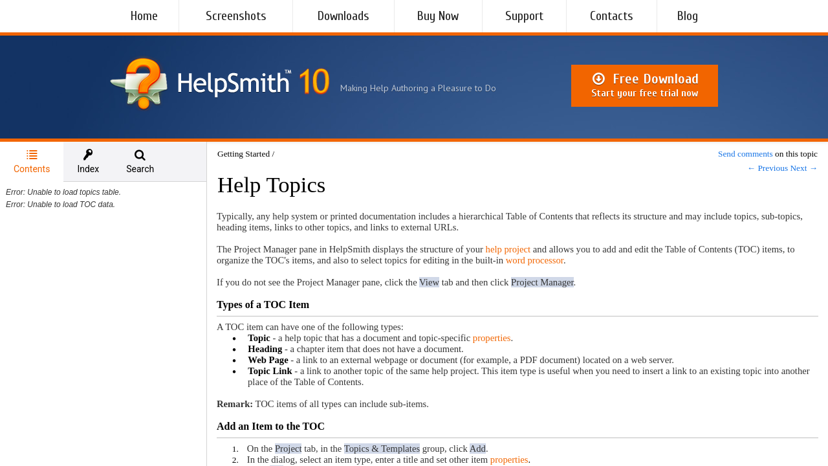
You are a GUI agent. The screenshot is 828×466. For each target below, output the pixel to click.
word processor (534, 260)
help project (508, 249)
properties (492, 338)
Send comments (745, 154)
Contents (32, 161)
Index (88, 161)
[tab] (31, 162)
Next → (804, 168)
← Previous (767, 168)
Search (140, 161)
